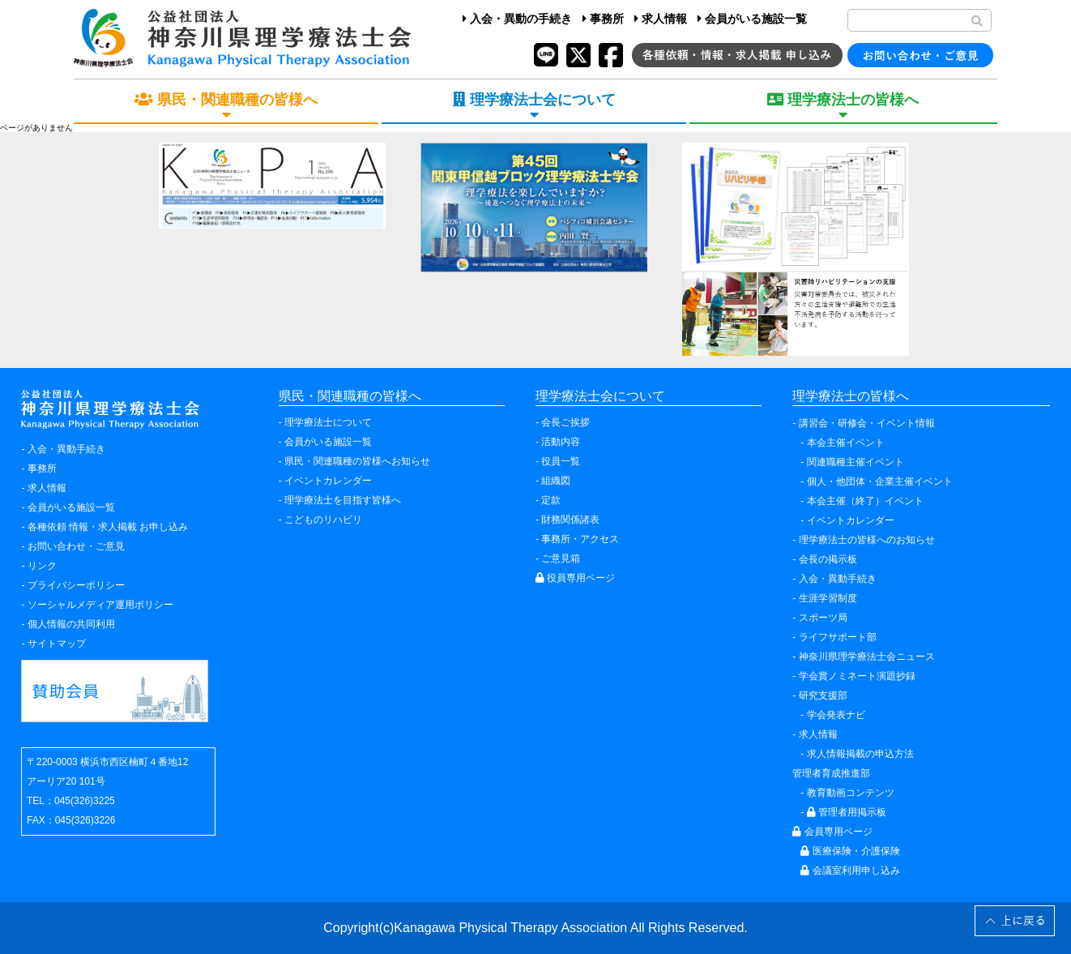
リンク (42, 565)
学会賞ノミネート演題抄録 (857, 676)
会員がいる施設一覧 (752, 18)
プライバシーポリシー (76, 585)
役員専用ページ (575, 578)
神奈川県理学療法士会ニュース (867, 656)
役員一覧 (560, 461)
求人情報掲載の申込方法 (860, 753)
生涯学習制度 (828, 598)
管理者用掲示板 (846, 812)
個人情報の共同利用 (71, 624)
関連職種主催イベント (855, 462)
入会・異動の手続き (517, 18)
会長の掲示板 (828, 559)
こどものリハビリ (323, 519)
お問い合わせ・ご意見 (76, 546)
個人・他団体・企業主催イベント (880, 481)
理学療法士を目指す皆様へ (342, 500)
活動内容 (560, 441)
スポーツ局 (823, 617)
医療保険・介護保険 (849, 851)
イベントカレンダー (328, 480)
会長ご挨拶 (565, 422)
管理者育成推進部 (831, 773)
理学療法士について (328, 422)
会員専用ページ (832, 831)
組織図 (555, 480)
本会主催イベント (846, 442)
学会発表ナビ (836, 715)
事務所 (603, 18)
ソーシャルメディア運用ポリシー (100, 604)
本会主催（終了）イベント (865, 501)
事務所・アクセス (580, 539)
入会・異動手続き (66, 449)
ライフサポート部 (838, 637)
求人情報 (660, 18)
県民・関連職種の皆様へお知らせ (357, 461)
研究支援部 (823, 695)
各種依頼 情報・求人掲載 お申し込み (108, 527)
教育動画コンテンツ (850, 792)
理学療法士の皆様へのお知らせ (867, 539)
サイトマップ (57, 643)
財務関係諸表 (570, 519)
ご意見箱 (560, 558)
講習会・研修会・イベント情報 (867, 423)
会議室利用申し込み (849, 870)
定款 (551, 500)
